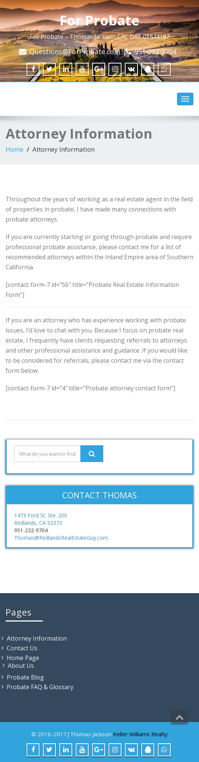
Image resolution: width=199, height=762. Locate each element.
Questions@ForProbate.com (74, 51)
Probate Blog (25, 677)
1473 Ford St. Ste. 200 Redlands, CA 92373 (40, 519)
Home (14, 149)
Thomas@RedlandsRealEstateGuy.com (61, 537)
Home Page (23, 658)
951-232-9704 (155, 51)
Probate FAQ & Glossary (40, 687)
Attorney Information (37, 638)
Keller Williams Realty (140, 734)
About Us (21, 666)
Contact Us (22, 648)
